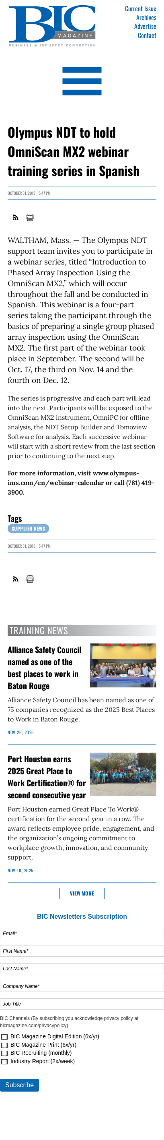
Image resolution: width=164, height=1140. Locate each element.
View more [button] (82, 893)
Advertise (145, 26)
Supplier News (28, 528)
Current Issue (140, 8)
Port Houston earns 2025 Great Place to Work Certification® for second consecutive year (47, 777)
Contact (147, 35)
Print (30, 217)
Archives (146, 17)
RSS (16, 217)
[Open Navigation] (82, 82)
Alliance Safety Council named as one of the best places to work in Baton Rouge (44, 667)
